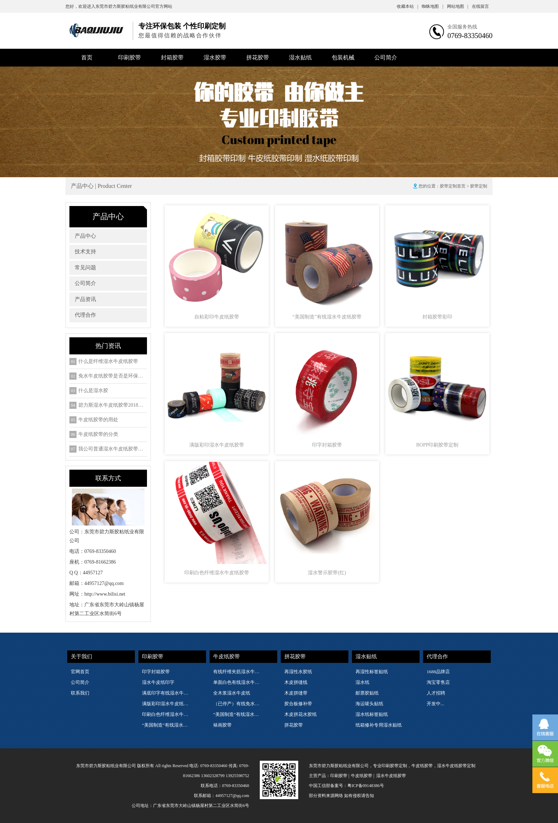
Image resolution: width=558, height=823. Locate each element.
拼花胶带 (257, 57)
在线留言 (480, 6)
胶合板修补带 (298, 703)
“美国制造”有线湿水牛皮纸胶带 (166, 725)
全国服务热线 (462, 27)
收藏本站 (407, 6)
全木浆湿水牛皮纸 (231, 693)
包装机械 (343, 57)
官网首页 (80, 671)
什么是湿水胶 (93, 390)
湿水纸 (362, 682)
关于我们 (81, 656)
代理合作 (85, 315)
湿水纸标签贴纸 (372, 714)
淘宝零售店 (438, 682)
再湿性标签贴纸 (372, 671)
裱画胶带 (222, 725)
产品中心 (85, 236)
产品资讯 (85, 299)
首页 (87, 57)
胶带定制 (478, 186)
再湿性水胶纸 (298, 671)
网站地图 (457, 6)
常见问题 (85, 267)
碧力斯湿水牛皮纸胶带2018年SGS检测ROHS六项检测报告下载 (112, 405)
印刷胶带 (129, 57)
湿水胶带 (215, 57)
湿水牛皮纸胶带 (391, 775)
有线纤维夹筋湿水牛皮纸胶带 (237, 671)
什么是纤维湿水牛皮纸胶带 (108, 361)
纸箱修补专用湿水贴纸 (379, 725)
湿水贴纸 (300, 57)
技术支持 (85, 251)
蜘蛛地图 (432, 6)
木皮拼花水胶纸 (300, 714)
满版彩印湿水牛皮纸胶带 (166, 703)
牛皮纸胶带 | (362, 775)
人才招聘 (436, 693)
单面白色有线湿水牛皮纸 (237, 682)
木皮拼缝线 (295, 682)
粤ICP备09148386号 (365, 785)
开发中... (435, 703)
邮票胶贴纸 (367, 693)
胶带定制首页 (452, 186)
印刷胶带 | (339, 775)
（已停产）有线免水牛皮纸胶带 (237, 703)
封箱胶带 (172, 57)
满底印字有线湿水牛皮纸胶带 (166, 693)
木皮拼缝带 (295, 693)
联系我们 (80, 693)
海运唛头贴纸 (369, 703)
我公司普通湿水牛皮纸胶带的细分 (112, 449)
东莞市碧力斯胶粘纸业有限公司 (125, 6)
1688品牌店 (438, 671)
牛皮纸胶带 (226, 656)
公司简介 (385, 57)
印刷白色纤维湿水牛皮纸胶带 (166, 714)
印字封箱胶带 (156, 671)
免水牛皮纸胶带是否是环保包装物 (112, 376)
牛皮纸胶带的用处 (98, 419)
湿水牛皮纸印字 (158, 682)
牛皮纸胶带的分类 (98, 434)
